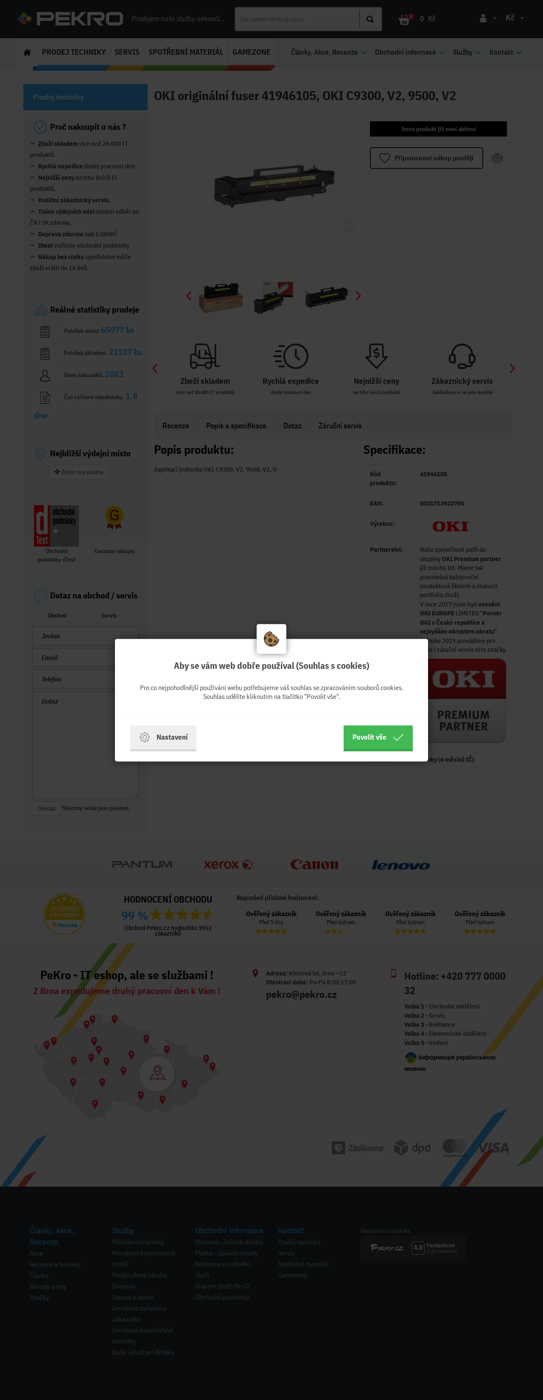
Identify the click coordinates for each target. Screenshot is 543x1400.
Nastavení (163, 737)
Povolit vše (378, 737)
